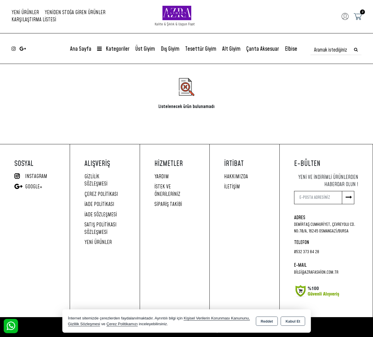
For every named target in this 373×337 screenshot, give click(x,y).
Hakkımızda (236, 176)
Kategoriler (113, 49)
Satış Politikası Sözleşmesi (100, 228)
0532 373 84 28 (306, 252)
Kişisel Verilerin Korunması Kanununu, (217, 318)
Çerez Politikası (101, 194)
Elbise (291, 49)
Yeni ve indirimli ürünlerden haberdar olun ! (328, 181)
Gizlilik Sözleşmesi (95, 180)
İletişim (232, 186)
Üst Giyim (145, 49)
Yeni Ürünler (98, 242)
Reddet (267, 321)
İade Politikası (99, 204)
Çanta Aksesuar (262, 49)
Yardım (161, 176)
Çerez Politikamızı (122, 324)
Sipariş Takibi (168, 204)
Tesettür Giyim (200, 49)
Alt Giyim (231, 49)
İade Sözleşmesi (100, 214)
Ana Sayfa (80, 49)
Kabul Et (292, 321)
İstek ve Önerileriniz (167, 190)
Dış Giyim (170, 49)
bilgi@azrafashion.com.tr (316, 272)
